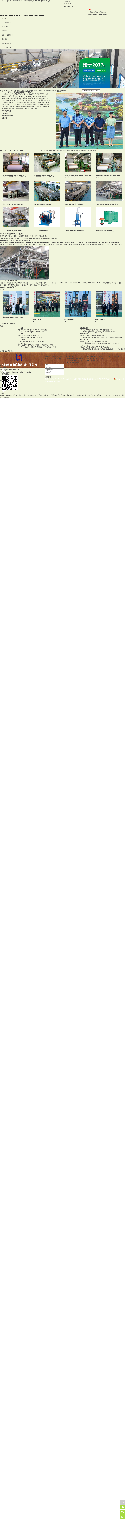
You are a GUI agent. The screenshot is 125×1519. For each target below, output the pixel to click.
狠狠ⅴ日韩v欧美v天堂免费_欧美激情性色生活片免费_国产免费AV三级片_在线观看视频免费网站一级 (32, 395)
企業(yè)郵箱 (68, 3)
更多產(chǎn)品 (92, 150)
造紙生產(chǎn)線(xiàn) (29, 90)
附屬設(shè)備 (51, 90)
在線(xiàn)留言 (6, 43)
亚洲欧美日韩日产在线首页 (74, 395)
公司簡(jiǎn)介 (6, 22)
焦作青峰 (11, 351)
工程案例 (4, 39)
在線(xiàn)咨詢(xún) (25, 240)
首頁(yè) (4, 18)
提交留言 (48, 377)
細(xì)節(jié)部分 (62, 90)
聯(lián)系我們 (6, 47)
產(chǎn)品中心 (7, 26)
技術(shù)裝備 (42, 90)
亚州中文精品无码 (89, 395)
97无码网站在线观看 (117, 395)
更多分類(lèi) (76, 362)
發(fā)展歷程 (96, 358)
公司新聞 (116, 356)
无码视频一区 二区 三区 (103, 395)
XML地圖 (67, 1)
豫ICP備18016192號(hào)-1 (105, 379)
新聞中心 (4, 31)
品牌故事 (95, 360)
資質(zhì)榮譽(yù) (7, 35)
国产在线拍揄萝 (5, 397)
